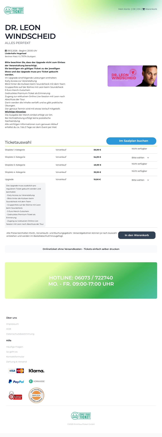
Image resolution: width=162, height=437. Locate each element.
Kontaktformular (15, 356)
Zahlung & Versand (16, 361)
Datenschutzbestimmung (20, 334)
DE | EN (136, 9)
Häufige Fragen (14, 347)
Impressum (12, 324)
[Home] (14, 10)
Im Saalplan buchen (133, 141)
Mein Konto (124, 9)
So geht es (12, 351)
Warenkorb (149, 9)
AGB (8, 329)
